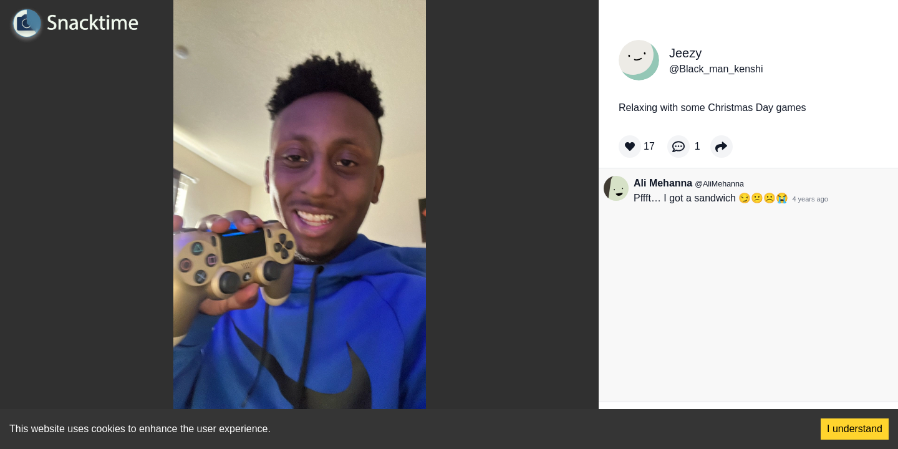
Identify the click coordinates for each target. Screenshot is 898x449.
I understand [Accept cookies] (854, 428)
